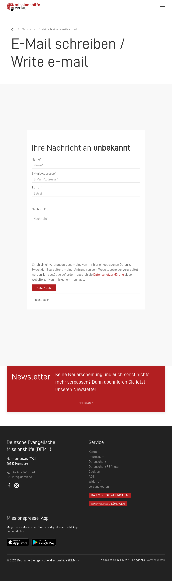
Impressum (96, 456)
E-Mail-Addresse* (44, 173)
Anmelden (86, 402)
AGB (92, 476)
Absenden (44, 287)
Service (26, 29)
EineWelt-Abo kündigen (108, 503)
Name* (36, 159)
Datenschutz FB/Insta (104, 466)
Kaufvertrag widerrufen (109, 495)
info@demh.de (22, 476)
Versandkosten (99, 486)
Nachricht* (39, 209)
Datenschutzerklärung (108, 274)
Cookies (94, 471)
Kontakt (94, 451)
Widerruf (95, 481)
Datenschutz (97, 461)
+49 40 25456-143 (21, 472)
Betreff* (37, 187)
